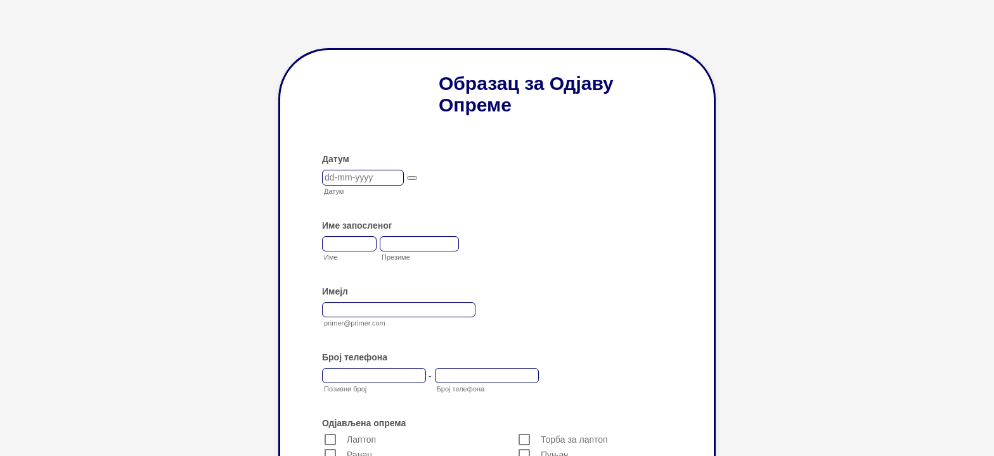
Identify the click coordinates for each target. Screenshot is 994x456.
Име (331, 257)
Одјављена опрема (364, 423)
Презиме (396, 257)
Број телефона (354, 357)
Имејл (335, 291)
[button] (412, 178)
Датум (335, 159)
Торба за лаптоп (574, 439)
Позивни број (345, 389)
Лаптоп (361, 439)
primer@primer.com (354, 323)
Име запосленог (357, 225)
